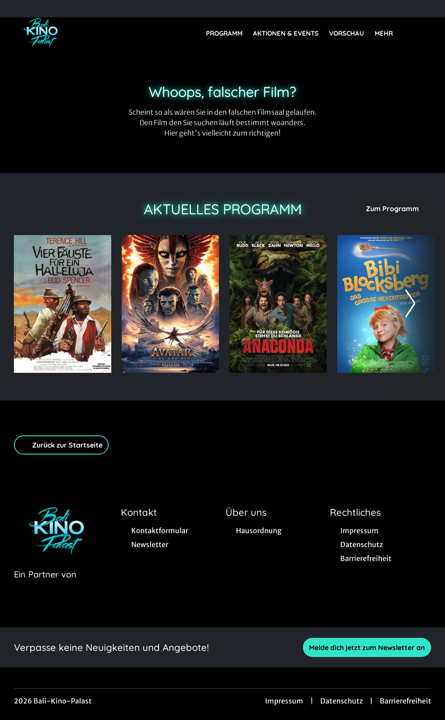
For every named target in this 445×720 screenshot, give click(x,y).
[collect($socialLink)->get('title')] (15, 8)
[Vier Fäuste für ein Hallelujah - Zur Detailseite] (62, 304)
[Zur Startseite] (75, 33)
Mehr (389, 33)
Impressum (284, 701)
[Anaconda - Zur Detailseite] (278, 304)
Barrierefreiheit (405, 701)
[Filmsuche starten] (422, 33)
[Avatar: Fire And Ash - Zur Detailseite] (170, 304)
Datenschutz (341, 701)
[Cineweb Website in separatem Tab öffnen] (45, 585)
